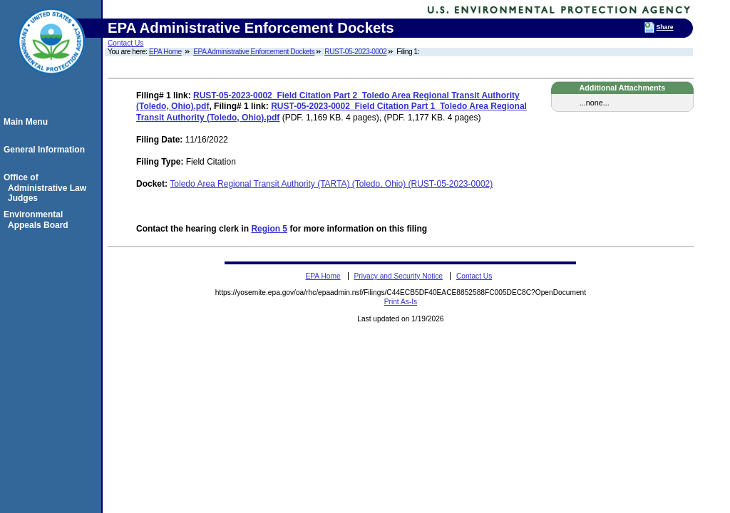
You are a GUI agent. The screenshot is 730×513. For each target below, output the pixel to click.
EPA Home (165, 52)
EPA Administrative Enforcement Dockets (253, 52)
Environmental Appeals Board (38, 219)
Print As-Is (400, 302)
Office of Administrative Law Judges (47, 187)
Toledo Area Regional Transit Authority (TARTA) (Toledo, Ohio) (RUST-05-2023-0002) (331, 184)
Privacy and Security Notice (398, 276)
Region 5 (269, 229)
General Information (46, 150)
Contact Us (125, 43)
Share (665, 27)
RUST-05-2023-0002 (355, 52)
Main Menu (28, 122)
